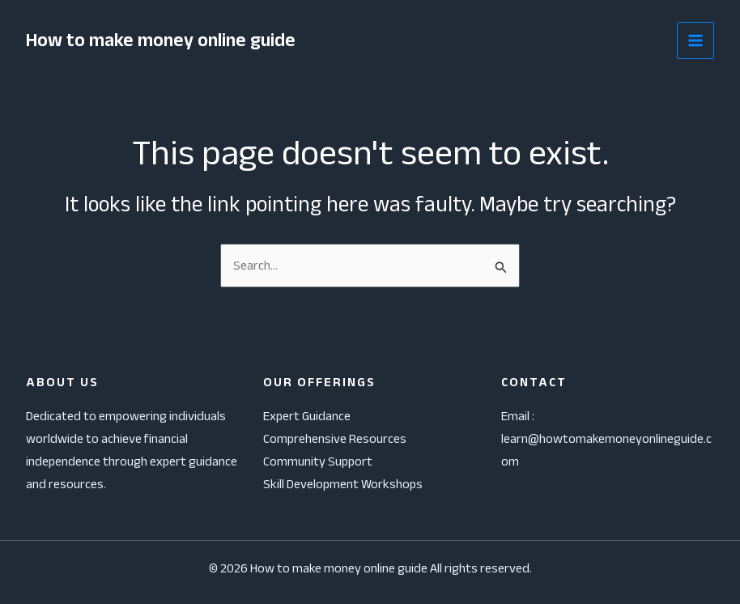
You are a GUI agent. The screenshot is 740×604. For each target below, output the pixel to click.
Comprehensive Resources (334, 438)
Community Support (317, 461)
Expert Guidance (307, 416)
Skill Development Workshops (343, 484)
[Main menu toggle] (695, 40)
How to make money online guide (163, 40)
